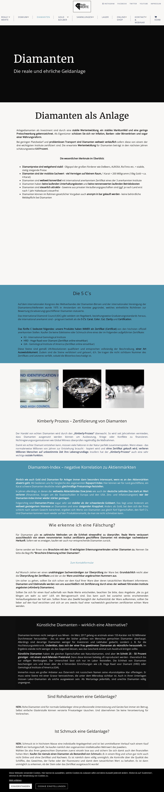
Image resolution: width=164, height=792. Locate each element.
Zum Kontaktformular (82, 562)
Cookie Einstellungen (52, 786)
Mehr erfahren (15, 780)
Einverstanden (20, 786)
